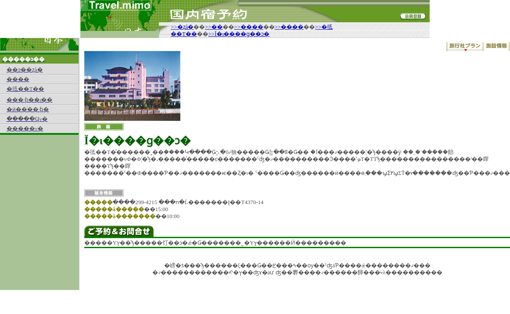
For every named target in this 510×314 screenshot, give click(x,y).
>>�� (214, 27)
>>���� (248, 27)
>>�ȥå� (182, 27)
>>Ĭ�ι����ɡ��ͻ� (239, 34)
